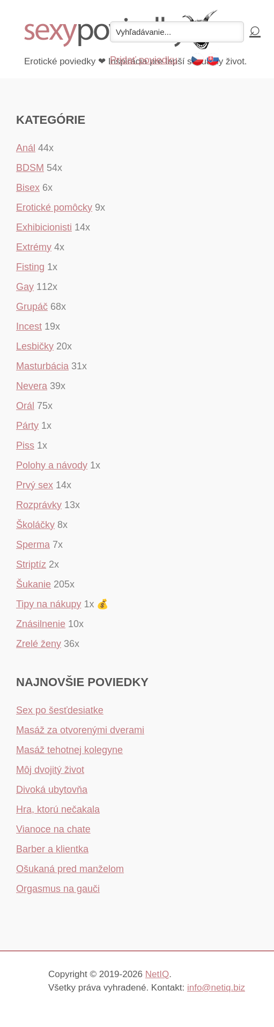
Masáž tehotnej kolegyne (69, 750)
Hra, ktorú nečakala (58, 809)
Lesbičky (35, 346)
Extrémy (33, 247)
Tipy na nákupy (48, 604)
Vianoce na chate (53, 829)
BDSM (30, 167)
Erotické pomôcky (54, 207)
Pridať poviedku (143, 60)
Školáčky (35, 524)
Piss (25, 445)
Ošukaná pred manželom (70, 869)
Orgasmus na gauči (58, 888)
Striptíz (31, 564)
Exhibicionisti (44, 227)
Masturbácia (42, 366)
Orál (25, 405)
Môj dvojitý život (50, 769)
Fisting (30, 267)
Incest (29, 326)
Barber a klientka (52, 849)
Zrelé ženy (38, 643)
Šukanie (33, 584)
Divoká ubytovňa (51, 789)
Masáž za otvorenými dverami (80, 730)
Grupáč (32, 306)
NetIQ (157, 974)
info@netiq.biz (216, 988)
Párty (27, 425)
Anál (25, 148)
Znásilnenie (40, 624)
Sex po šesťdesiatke (59, 710)
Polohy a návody (51, 465)
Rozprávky (39, 505)
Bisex (28, 187)
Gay (25, 286)
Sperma (33, 544)
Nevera (31, 386)
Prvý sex (34, 485)
